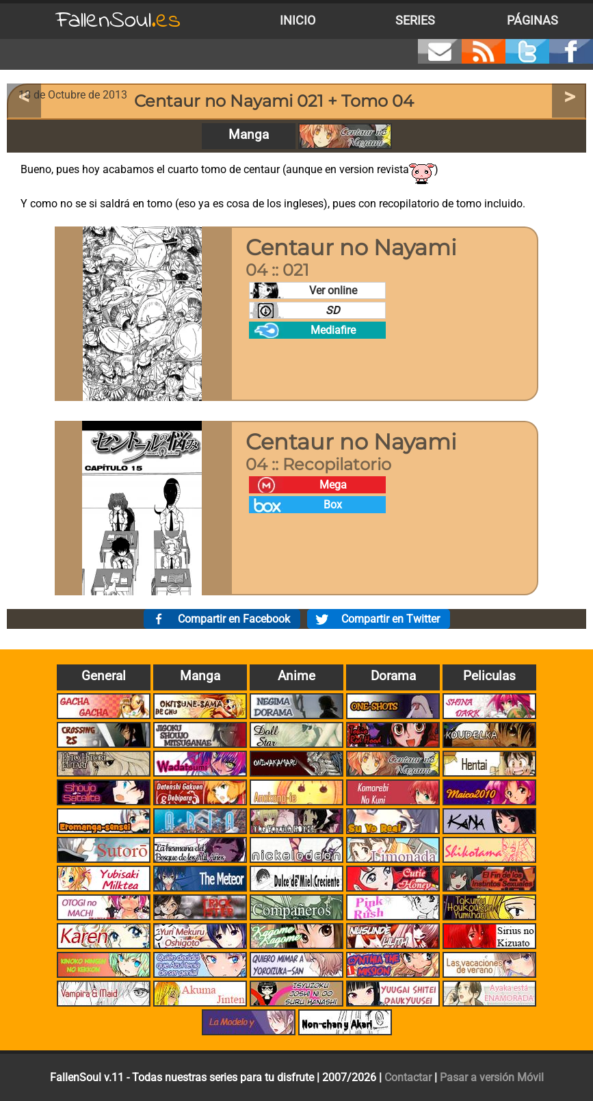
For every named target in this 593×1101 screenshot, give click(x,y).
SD (333, 310)
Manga (248, 134)
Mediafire (333, 330)
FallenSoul (118, 20)
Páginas (532, 20)
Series (415, 20)
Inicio (297, 20)
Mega (333, 484)
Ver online (333, 290)
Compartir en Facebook (234, 618)
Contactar (408, 1077)
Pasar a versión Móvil (492, 1077)
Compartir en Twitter (390, 618)
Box (333, 504)
